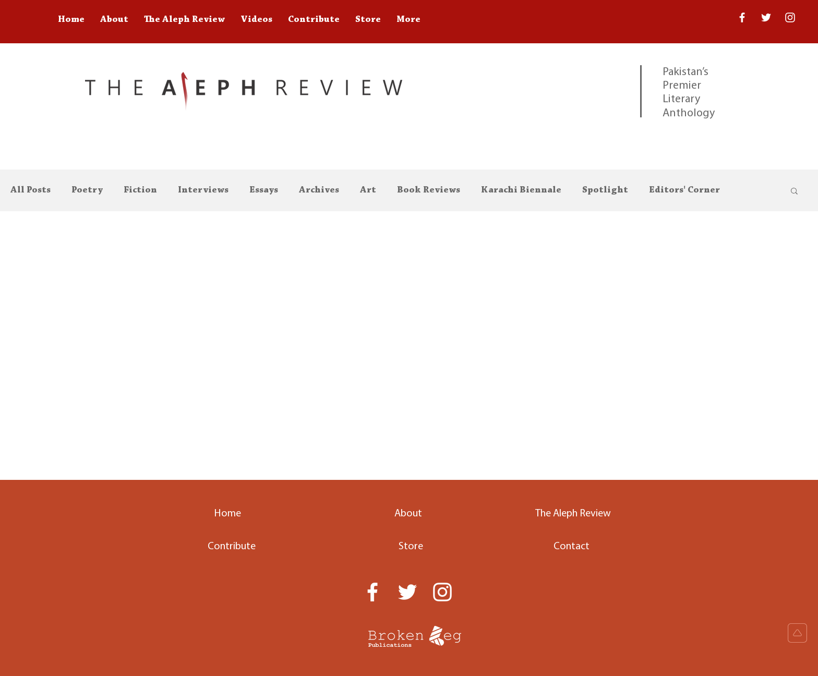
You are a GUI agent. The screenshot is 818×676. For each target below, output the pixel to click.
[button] (794, 191)
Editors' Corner (684, 190)
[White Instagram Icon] (790, 17)
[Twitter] (766, 17)
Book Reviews (428, 190)
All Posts (30, 190)
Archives (319, 190)
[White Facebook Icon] (372, 592)
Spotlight (605, 190)
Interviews (203, 190)
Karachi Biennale (521, 190)
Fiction (140, 190)
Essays (263, 190)
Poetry (87, 190)
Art (368, 190)
